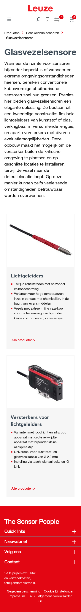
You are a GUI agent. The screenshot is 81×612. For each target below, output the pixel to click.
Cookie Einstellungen (59, 591)
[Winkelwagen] (72, 19)
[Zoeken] (38, 19)
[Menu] (9, 19)
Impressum (17, 596)
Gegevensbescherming (23, 591)
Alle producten (21, 340)
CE (40, 601)
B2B (32, 596)
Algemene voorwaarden (55, 596)
